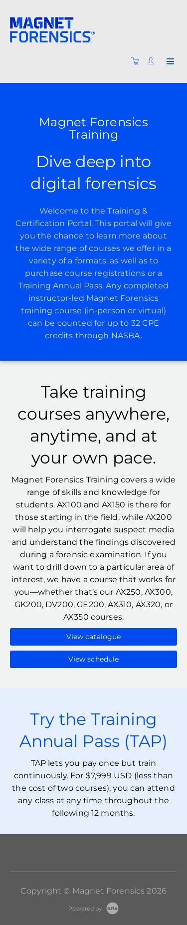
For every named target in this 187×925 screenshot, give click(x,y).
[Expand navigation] (169, 62)
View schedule (93, 659)
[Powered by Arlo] (93, 908)
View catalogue (93, 636)
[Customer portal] (153, 61)
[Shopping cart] (137, 61)
